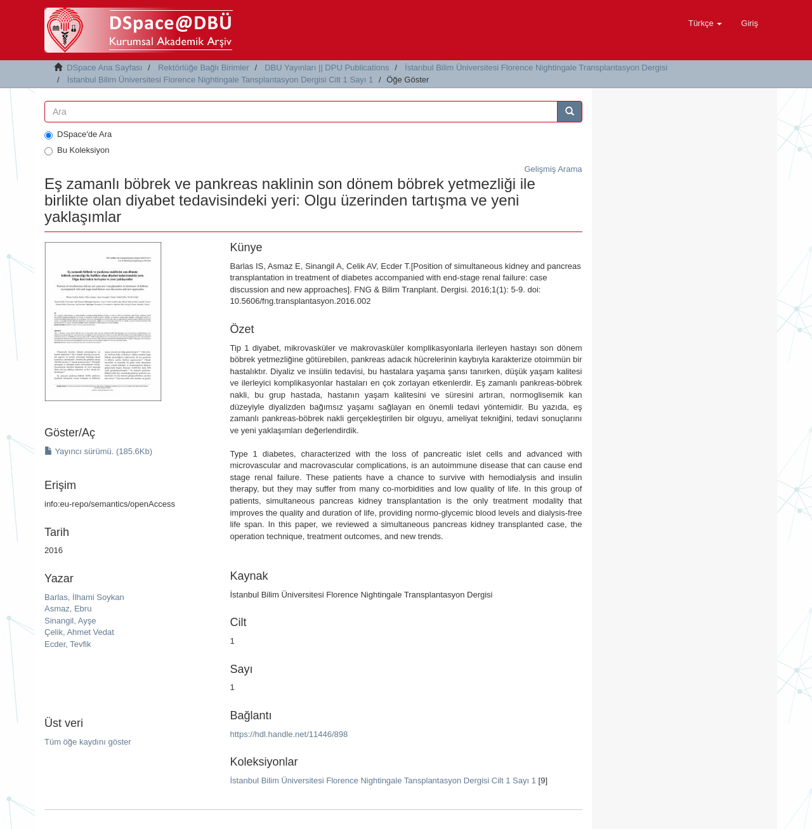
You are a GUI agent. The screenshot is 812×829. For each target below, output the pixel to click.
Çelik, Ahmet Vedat (79, 632)
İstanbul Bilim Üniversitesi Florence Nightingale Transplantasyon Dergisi (536, 67)
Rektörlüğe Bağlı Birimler (203, 67)
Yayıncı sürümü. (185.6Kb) (98, 451)
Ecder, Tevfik (67, 644)
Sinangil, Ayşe (70, 620)
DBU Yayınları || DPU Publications (327, 67)
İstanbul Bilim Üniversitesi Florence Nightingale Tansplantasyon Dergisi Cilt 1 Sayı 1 (220, 79)
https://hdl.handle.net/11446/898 (289, 734)
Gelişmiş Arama (553, 169)
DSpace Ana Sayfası (104, 67)
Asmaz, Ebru (67, 608)
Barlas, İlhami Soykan (84, 597)
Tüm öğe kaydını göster (87, 742)
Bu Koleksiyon (76, 150)
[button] (705, 23)
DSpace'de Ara (78, 134)
